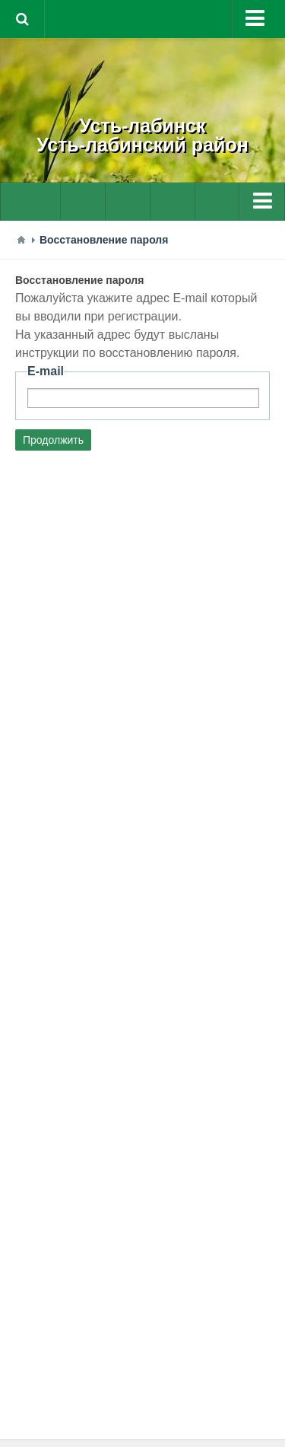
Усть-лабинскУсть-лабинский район (142, 135)
